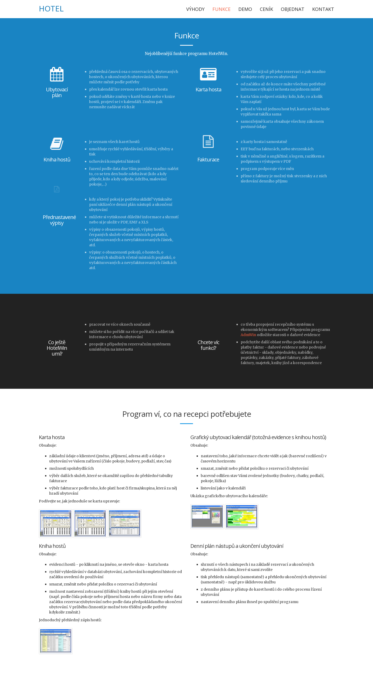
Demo (245, 9)
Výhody (195, 9)
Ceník (266, 9)
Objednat (292, 9)
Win (59, 8)
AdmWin (248, 334)
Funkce (221, 9)
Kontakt (323, 9)
